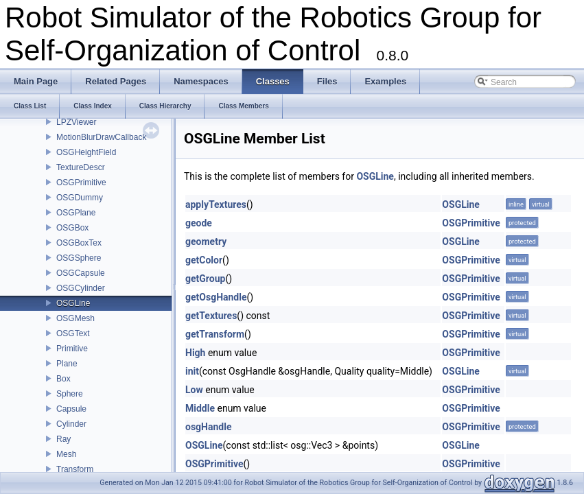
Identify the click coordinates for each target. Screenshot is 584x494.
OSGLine (73, 303)
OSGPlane (75, 212)
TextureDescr (80, 167)
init (192, 371)
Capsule (71, 409)
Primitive (72, 348)
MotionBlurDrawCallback (101, 137)
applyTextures (215, 204)
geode (198, 222)
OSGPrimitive (81, 182)
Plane (67, 363)
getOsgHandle (216, 297)
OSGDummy (79, 197)
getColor (203, 260)
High (195, 352)
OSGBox (72, 228)
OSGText (73, 333)
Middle (200, 408)
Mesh (66, 454)
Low (194, 389)
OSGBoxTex (79, 243)
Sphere (69, 394)
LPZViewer (76, 122)
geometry (205, 241)
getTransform (214, 334)
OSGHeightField (86, 152)
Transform (74, 469)
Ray (63, 439)
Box (63, 379)
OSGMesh (75, 318)
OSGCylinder (80, 288)
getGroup (205, 278)
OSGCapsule (80, 273)
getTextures (211, 315)
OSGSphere (78, 258)
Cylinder (71, 424)
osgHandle (208, 426)
